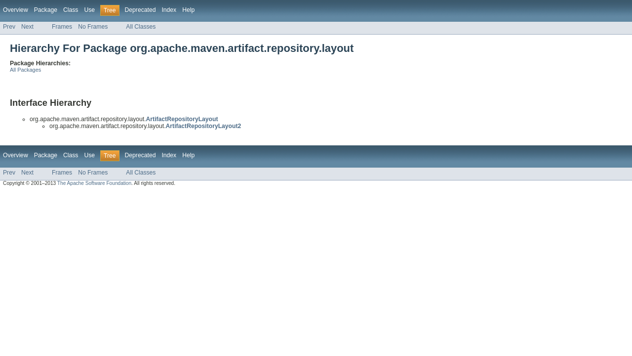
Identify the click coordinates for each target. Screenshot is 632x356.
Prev (9, 26)
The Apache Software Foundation (94, 183)
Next (27, 26)
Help (188, 9)
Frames (62, 26)
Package (45, 9)
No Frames (93, 26)
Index (168, 9)
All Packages (25, 70)
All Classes (141, 26)
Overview (15, 9)
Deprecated (140, 9)
